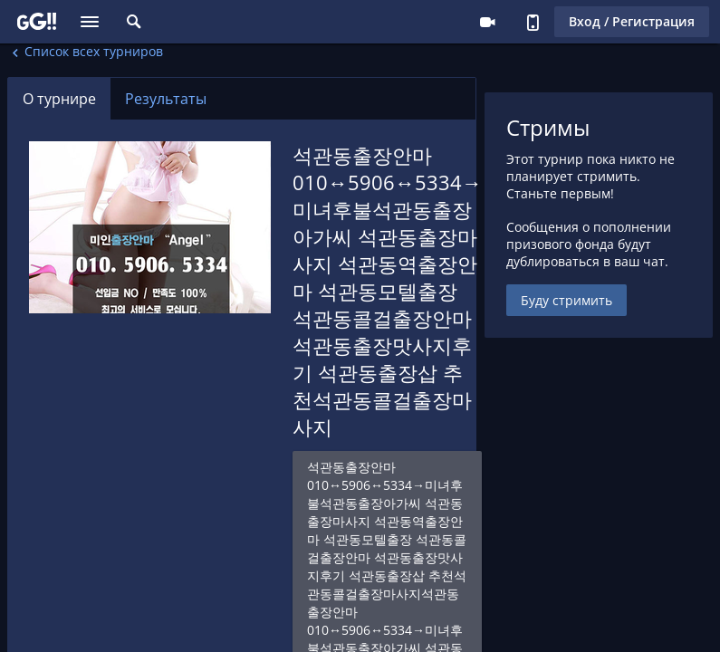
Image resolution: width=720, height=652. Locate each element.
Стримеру (487, 22)
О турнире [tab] (59, 99)
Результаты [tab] (165, 99)
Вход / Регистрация (632, 21)
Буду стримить (566, 300)
